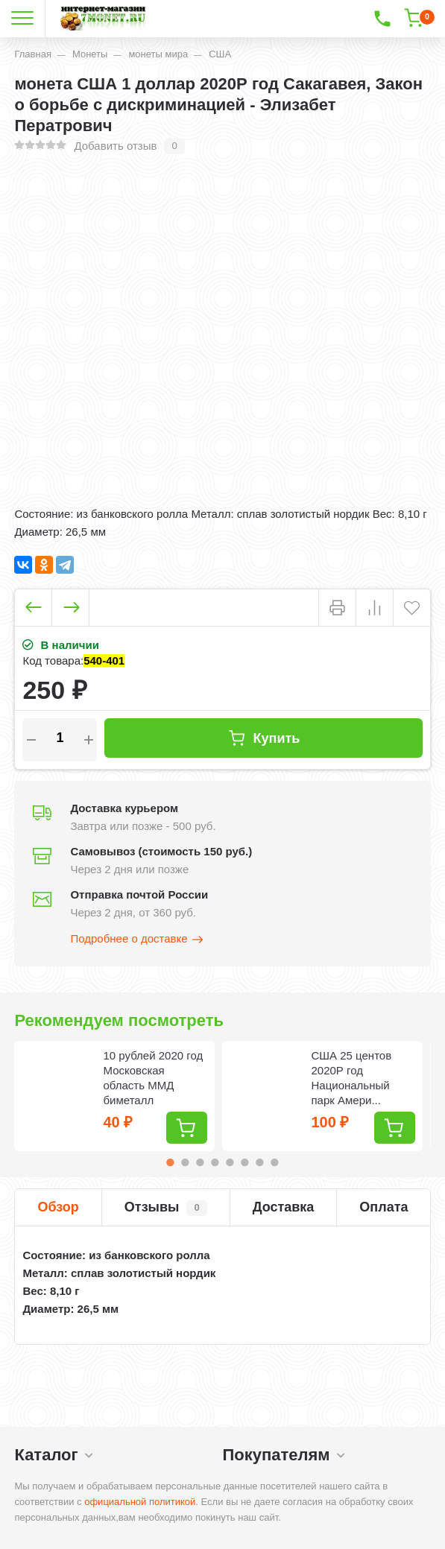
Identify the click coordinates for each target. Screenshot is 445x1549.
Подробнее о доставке (137, 939)
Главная (32, 54)
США (220, 54)
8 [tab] (274, 1162)
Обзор (57, 1207)
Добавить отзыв (115, 145)
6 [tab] (244, 1162)
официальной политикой (139, 1501)
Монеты (89, 54)
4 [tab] (214, 1162)
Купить (263, 738)
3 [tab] (199, 1162)
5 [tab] (229, 1162)
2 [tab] (184, 1162)
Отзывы (165, 1208)
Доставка (284, 1207)
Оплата (383, 1207)
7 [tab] (259, 1162)
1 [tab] (169, 1162)
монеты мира (158, 54)
